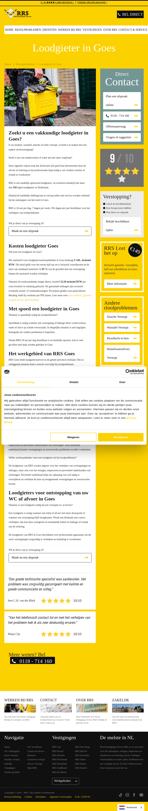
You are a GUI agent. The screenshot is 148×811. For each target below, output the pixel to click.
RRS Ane (56, 746)
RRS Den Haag (82, 746)
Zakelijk (120, 700)
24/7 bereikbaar (34, 746)
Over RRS (110, 29)
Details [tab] (74, 382)
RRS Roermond (59, 759)
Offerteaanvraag (116, 126)
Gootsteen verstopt (36, 759)
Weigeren (73, 437)
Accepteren (121, 437)
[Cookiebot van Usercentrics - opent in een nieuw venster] (128, 371)
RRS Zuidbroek (59, 767)
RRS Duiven (81, 751)
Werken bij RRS (69, 29)
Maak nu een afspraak (25, 231)
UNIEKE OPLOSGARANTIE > (92, 2)
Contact (48, 700)
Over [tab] (122, 382)
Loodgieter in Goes (50, 64)
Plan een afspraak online (117, 101)
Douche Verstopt (117, 316)
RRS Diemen (58, 755)
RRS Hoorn (80, 763)
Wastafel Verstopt (118, 327)
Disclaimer (41, 796)
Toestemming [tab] (25, 382)
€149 (135, 250)
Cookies (28, 796)
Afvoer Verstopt (34, 763)
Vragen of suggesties (118, 137)
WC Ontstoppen (11, 751)
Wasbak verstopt (12, 759)
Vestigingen (92, 29)
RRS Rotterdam (59, 763)
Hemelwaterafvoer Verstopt (118, 353)
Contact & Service (36, 751)
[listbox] (130, 807)
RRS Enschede (82, 755)
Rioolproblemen (28, 29)
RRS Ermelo (81, 767)
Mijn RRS (32, 767)
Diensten (50, 29)
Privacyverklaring (12, 796)
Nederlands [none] (128, 807)
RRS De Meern (59, 772)
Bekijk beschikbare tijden (118, 226)
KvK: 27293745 (82, 796)
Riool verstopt (11, 755)
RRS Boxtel (57, 751)
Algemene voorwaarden (60, 796)
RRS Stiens (80, 759)
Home (9, 29)
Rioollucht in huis (118, 338)
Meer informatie (117, 283)
